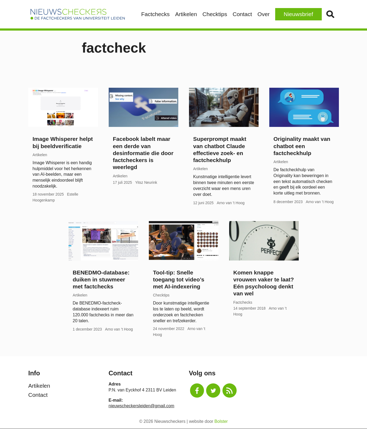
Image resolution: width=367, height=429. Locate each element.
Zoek (330, 14)
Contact (242, 14)
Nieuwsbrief (298, 14)
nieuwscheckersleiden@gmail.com (142, 406)
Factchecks (155, 14)
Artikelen (186, 14)
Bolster (221, 421)
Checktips (214, 14)
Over (264, 14)
